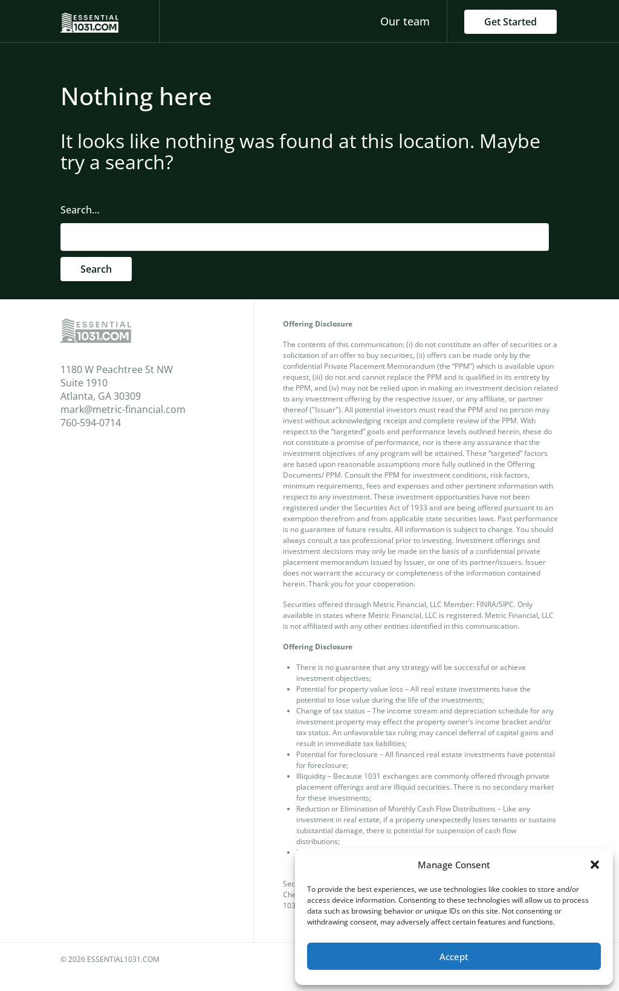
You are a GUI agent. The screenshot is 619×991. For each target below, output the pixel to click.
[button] (595, 865)
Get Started (510, 21)
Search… (80, 209)
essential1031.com (123, 959)
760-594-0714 (90, 422)
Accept (453, 956)
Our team (405, 21)
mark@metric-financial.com (123, 409)
